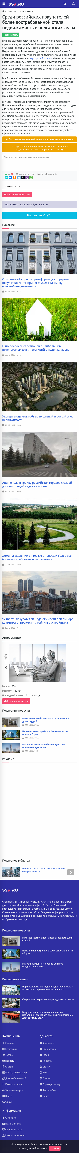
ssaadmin (52, 174)
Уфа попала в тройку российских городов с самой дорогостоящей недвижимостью (37, 484)
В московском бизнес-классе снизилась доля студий (45, 720)
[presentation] (8, 872)
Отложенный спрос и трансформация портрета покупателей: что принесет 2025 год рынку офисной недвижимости (35, 282)
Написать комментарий (17, 194)
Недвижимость (11, 34)
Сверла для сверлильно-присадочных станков (48, 999)
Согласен (55, 1148)
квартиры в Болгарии (40, 58)
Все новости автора (16, 701)
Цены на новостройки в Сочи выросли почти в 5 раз (45, 733)
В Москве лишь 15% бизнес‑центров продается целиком (43, 746)
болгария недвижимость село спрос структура (27, 157)
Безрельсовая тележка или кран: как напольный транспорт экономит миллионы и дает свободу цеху (47, 1015)
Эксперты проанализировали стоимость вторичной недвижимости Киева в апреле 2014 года (39, 147)
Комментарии (12, 186)
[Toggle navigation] (73, 4)
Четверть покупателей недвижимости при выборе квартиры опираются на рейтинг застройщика (37, 620)
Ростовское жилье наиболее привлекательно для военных (39, 139)
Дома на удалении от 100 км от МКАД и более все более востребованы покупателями (37, 557)
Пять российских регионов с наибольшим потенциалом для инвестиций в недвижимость (35, 347)
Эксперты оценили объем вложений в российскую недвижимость (37, 418)
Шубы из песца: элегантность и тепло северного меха (43, 870)
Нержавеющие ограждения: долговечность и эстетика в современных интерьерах (47, 988)
